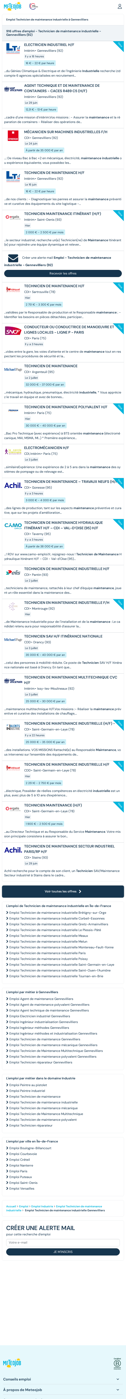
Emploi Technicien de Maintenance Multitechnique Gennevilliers (56, 1051)
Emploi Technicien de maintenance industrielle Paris (47, 953)
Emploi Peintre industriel (27, 1091)
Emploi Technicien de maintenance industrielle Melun (48, 941)
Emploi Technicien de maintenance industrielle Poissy (48, 959)
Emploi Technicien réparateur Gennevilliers (40, 1062)
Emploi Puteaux (20, 1177)
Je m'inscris (63, 1252)
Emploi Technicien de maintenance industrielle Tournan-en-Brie (56, 976)
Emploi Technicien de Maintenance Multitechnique (46, 1114)
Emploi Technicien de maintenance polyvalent (43, 1120)
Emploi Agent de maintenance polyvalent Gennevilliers (49, 1005)
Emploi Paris (18, 1171)
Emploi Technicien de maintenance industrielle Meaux (48, 936)
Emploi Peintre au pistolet (28, 1085)
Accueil (11, 1206)
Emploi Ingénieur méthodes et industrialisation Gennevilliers (53, 1033)
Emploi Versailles (21, 1188)
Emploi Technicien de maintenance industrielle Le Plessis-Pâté (55, 930)
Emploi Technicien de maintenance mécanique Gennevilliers (53, 1045)
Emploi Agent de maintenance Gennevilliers (41, 999)
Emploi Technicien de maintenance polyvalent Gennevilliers (52, 1056)
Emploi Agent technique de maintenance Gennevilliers (49, 1010)
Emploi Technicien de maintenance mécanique (43, 1108)
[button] (120, 6)
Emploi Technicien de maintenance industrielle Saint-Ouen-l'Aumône (60, 970)
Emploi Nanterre (21, 1165)
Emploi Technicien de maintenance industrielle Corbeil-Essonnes (57, 918)
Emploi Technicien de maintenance (35, 1096)
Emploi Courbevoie (23, 1154)
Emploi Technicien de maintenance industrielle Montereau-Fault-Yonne (61, 947)
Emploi (23, 1206)
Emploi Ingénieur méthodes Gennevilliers (39, 1028)
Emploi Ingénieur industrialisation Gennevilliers (43, 1022)
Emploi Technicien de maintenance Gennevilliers (44, 1039)
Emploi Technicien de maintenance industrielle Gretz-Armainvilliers (58, 924)
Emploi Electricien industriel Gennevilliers (39, 1016)
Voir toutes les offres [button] (63, 891)
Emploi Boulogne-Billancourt (30, 1148)
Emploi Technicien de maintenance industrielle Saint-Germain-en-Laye (61, 965)
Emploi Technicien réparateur (31, 1125)
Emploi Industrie (42, 1206)
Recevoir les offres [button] (63, 273)
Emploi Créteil (19, 1160)
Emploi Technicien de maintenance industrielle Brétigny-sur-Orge (57, 913)
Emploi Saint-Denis (23, 1183)
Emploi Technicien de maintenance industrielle (43, 1102)
